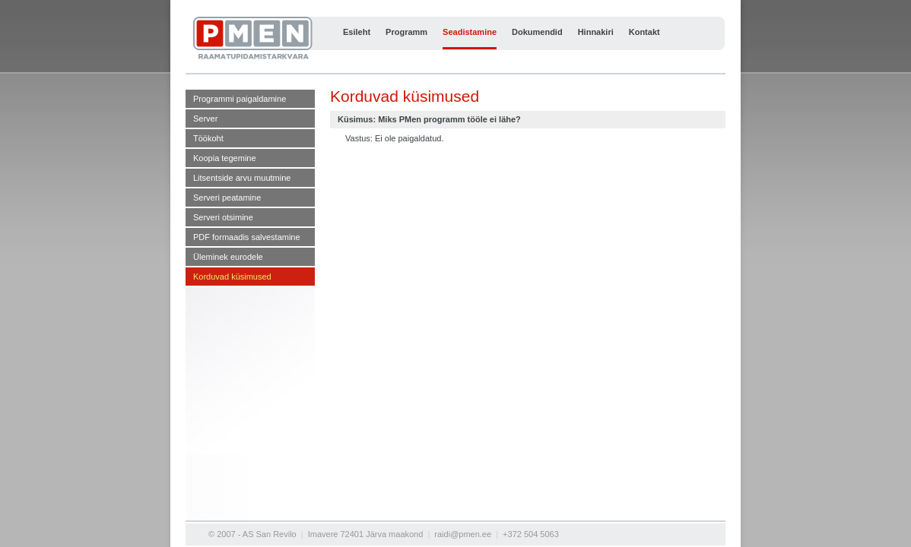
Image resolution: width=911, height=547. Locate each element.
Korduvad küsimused (232, 276)
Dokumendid (537, 31)
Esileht (356, 31)
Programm (406, 31)
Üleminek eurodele (228, 256)
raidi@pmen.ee (462, 534)
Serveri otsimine (223, 217)
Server (205, 118)
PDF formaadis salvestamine (246, 237)
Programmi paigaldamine (239, 98)
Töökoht (208, 138)
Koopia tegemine (224, 158)
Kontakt (644, 31)
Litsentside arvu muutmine (241, 177)
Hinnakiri (596, 31)
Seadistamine (470, 31)
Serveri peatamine (227, 197)
